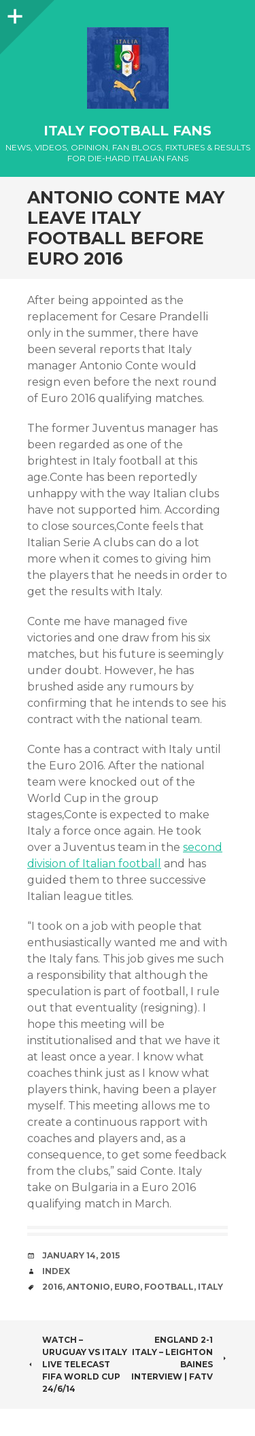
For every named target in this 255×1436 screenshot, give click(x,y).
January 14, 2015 (81, 1255)
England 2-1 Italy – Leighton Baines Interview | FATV (179, 1358)
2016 (52, 1287)
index (56, 1271)
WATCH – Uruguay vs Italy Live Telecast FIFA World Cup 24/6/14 (77, 1364)
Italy (210, 1287)
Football (169, 1287)
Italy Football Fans (127, 130)
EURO (127, 1287)
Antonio (88, 1287)
